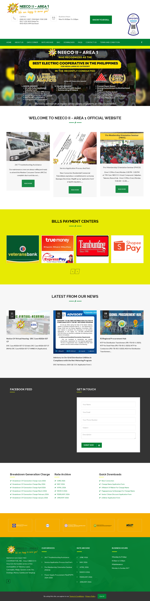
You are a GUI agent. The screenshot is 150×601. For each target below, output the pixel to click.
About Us (19, 42)
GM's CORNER (32, 42)
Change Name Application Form (113, 484)
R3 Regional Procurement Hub (113, 338)
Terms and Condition (110, 42)
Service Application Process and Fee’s (58, 562)
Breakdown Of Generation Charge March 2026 (30, 491)
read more (10, 576)
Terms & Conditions (76, 596)
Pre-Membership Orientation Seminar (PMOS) (58, 568)
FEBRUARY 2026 (63, 494)
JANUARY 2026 (63, 498)
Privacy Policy (90, 596)
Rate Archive (47, 42)
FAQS (80, 42)
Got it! (101, 596)
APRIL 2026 (61, 487)
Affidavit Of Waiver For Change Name (115, 487)
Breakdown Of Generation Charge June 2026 (29, 481)
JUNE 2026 (61, 481)
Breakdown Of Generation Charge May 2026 (29, 484)
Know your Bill (101, 19)
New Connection (108, 481)
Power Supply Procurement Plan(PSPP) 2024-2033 (59, 576)
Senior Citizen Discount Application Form (116, 494)
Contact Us (91, 42)
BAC (58, 42)
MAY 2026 (61, 484)
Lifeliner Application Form (111, 498)
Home (8, 42)
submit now (92, 445)
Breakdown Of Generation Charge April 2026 (29, 487)
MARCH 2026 (62, 491)
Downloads (69, 42)
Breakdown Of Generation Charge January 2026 (30, 498)
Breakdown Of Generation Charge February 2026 (31, 494)
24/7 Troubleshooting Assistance (57, 557)
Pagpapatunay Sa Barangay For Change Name (118, 491)
